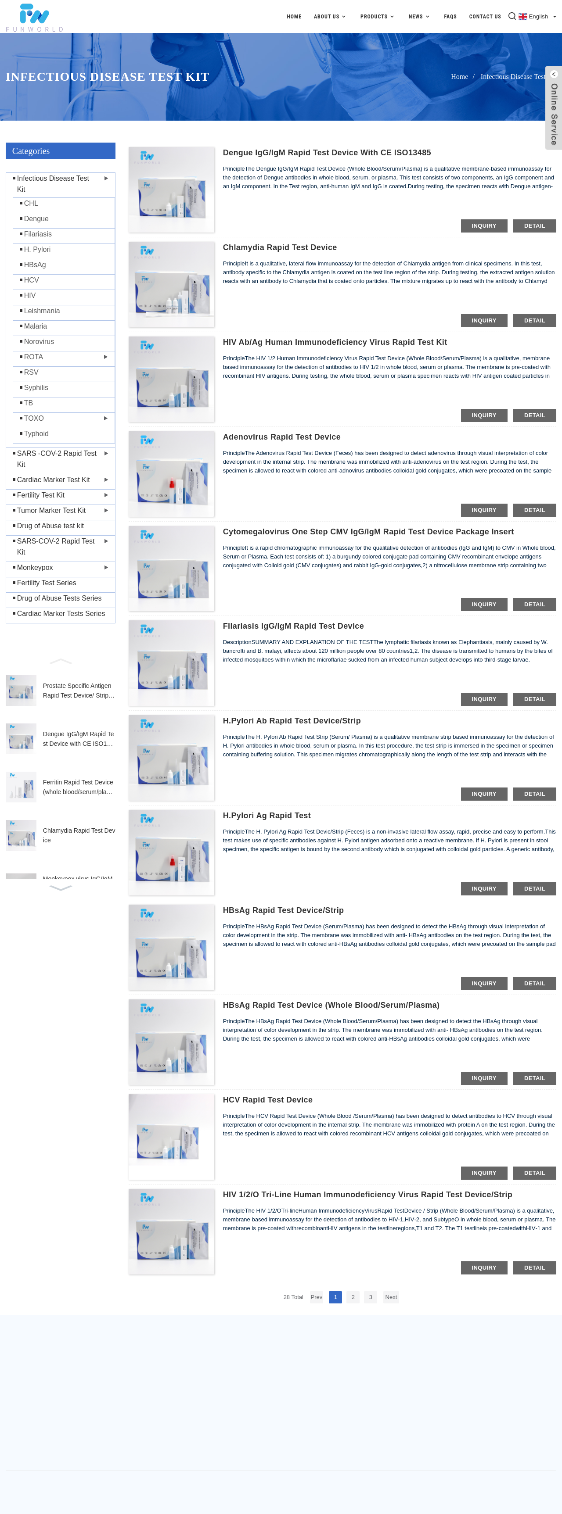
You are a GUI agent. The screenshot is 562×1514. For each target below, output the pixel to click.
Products (378, 16)
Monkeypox (35, 567)
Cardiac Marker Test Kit (53, 479)
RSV (31, 372)
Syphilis (36, 387)
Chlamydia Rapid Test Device (79, 835)
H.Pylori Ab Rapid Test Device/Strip (292, 720)
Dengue (36, 218)
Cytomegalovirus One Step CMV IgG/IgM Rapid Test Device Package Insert (368, 531)
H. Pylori (37, 249)
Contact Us (485, 17)
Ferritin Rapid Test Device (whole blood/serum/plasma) (79, 788)
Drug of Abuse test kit (50, 526)
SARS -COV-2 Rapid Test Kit (57, 459)
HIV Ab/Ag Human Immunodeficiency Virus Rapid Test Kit (335, 342)
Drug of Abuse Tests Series (59, 598)
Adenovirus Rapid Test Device (282, 437)
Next (391, 1297)
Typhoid (36, 433)
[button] (60, 660)
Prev (317, 1297)
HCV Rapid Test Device (268, 1099)
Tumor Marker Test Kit (51, 510)
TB (28, 403)
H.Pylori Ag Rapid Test (267, 815)
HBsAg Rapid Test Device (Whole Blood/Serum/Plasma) (331, 1005)
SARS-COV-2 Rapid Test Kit (56, 546)
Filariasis (38, 234)
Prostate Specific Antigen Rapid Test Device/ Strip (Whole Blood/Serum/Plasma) (78, 691)
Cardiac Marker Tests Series (61, 613)
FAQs (450, 17)
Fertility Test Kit (41, 495)
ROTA (33, 357)
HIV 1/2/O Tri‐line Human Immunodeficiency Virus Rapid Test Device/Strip (367, 1194)
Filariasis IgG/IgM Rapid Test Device (293, 626)
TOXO (34, 418)
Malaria (35, 326)
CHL (31, 203)
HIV (30, 295)
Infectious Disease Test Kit (518, 76)
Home (294, 17)
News (420, 16)
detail (534, 225)
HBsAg (35, 264)
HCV (31, 280)
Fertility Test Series (46, 583)
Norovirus (39, 341)
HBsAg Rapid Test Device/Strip (283, 910)
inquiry (484, 225)
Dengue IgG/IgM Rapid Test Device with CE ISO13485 (78, 739)
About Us (331, 16)
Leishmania (42, 311)
